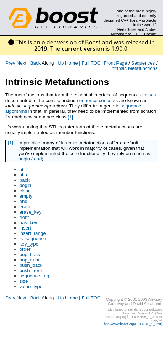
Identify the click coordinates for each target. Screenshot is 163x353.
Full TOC (91, 63)
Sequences (143, 63)
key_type (29, 244)
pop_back (30, 254)
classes (148, 95)
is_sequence (33, 238)
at (21, 169)
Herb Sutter (127, 29)
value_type (31, 286)
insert (25, 228)
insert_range (33, 233)
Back (35, 63)
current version (83, 49)
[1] (70, 117)
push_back (31, 265)
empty (26, 196)
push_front (31, 270)
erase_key (31, 212)
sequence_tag (34, 275)
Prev (10, 63)
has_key (28, 222)
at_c (24, 174)
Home (71, 63)
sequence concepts (97, 100)
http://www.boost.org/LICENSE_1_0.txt (132, 324)
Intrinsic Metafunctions (134, 68)
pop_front (30, 260)
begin (24, 158)
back (25, 180)
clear (25, 190)
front (24, 217)
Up (61, 63)
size (24, 281)
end (38, 158)
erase (25, 206)
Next (21, 63)
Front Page (115, 63)
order (25, 249)
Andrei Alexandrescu (134, 31)
